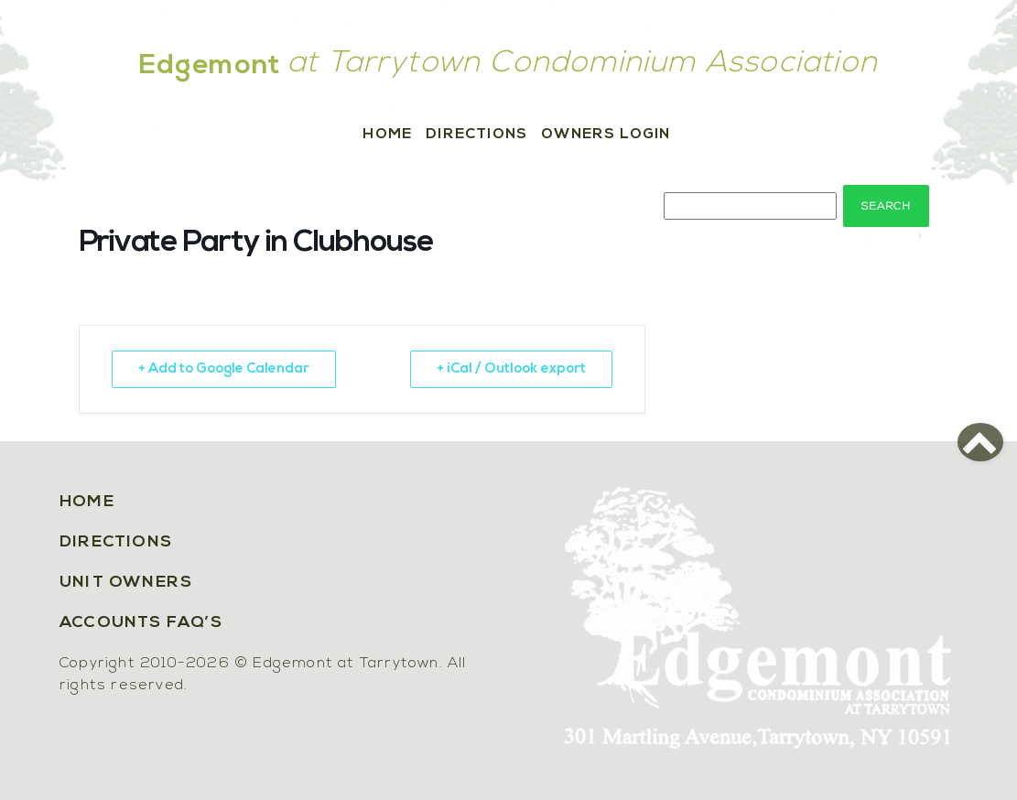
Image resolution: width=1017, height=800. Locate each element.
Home (387, 134)
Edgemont (210, 66)
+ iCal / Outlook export (511, 369)
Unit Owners (126, 582)
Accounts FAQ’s (141, 623)
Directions (476, 134)
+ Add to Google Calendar (223, 369)
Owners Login (605, 134)
